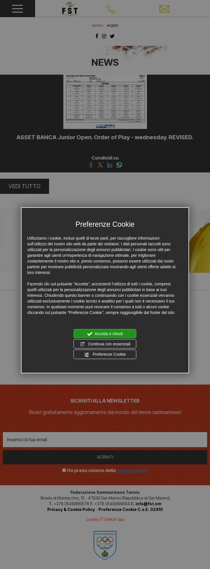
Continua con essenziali (105, 344)
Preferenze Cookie (105, 354)
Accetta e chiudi (105, 333)
